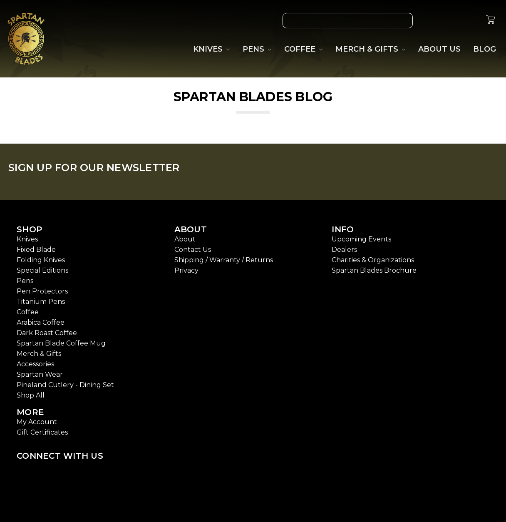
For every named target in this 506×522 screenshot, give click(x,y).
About (185, 239)
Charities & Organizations (373, 260)
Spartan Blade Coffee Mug (61, 343)
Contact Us (192, 250)
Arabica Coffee (40, 322)
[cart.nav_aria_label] (490, 20)
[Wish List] (432, 20)
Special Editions (42, 270)
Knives (27, 239)
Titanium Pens (41, 302)
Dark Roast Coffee (47, 333)
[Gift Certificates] (451, 20)
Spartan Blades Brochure (374, 270)
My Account (37, 422)
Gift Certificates (42, 432)
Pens (25, 281)
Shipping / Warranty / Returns (223, 260)
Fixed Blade (36, 250)
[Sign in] (471, 20)
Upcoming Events (361, 239)
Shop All (31, 395)
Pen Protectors (42, 291)
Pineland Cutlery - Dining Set (65, 385)
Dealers (344, 250)
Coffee (28, 312)
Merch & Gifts (39, 354)
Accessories (35, 364)
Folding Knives (41, 260)
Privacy (186, 270)
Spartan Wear (40, 374)
